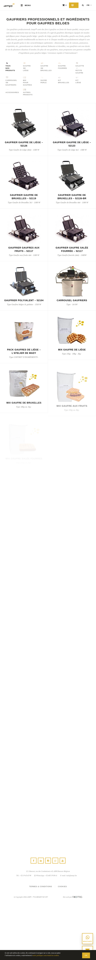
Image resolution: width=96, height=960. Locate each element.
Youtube (63, 861)
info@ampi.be (71, 875)
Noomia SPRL (77, 897)
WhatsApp (55, 861)
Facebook (33, 861)
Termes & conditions (40, 886)
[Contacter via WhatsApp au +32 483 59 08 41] (87, 938)
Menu (26, 5)
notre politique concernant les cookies (46, 955)
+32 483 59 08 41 (51, 875)
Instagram (48, 861)
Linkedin (41, 861)
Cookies (62, 886)
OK (86, 955)
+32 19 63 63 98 (25, 875)
